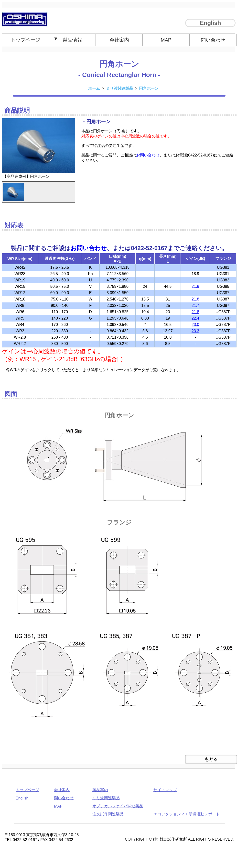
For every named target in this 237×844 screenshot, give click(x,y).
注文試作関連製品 (108, 814)
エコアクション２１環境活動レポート (186, 814)
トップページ (25, 40)
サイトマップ (165, 790)
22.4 (195, 318)
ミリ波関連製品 (106, 798)
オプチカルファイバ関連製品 (117, 806)
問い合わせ (213, 40)
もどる (211, 759)
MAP (166, 40)
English (210, 23)
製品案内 (100, 790)
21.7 (195, 305)
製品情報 (67, 39)
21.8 (195, 286)
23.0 (195, 324)
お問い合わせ (148, 155)
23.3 (195, 331)
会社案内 (119, 40)
